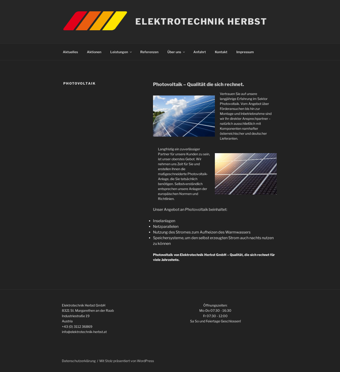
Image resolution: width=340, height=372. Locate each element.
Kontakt (221, 52)
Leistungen (121, 52)
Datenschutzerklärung (79, 361)
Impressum (245, 52)
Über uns (176, 52)
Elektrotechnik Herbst (201, 21)
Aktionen (94, 52)
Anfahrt (199, 52)
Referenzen (149, 52)
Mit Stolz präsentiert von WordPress (126, 361)
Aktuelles (70, 52)
